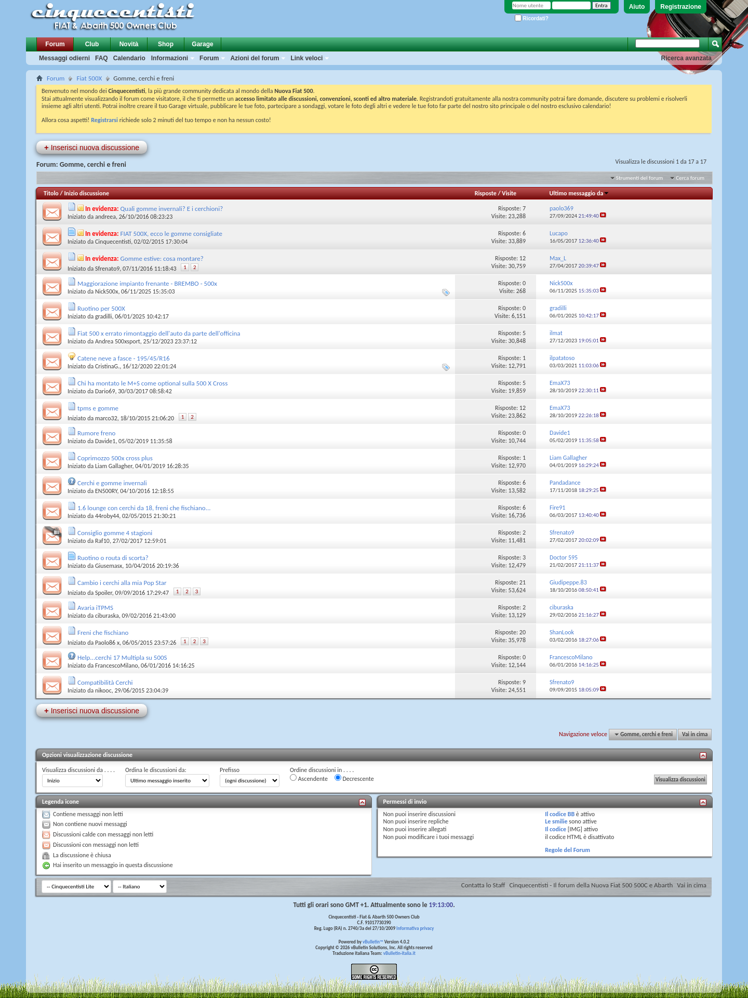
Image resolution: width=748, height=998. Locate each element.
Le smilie (556, 821)
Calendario (129, 58)
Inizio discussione (86, 193)
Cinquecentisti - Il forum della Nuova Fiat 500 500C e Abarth (591, 885)
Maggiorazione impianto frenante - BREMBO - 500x (147, 283)
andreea (105, 216)
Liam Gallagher (113, 466)
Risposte (486, 193)
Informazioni (169, 58)
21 (522, 582)
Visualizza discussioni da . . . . (78, 770)
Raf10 (102, 540)
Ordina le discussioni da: (155, 770)
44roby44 (107, 516)
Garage (202, 44)
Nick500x (106, 291)
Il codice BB (560, 814)
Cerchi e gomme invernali (112, 483)
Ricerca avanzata (686, 58)
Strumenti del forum (639, 178)
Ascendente (309, 778)
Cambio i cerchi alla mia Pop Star (122, 583)
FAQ (101, 58)
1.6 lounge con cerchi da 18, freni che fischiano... (144, 508)
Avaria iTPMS (95, 607)
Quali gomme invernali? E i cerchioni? (172, 208)
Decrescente (354, 778)
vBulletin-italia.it (399, 953)
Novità (129, 44)
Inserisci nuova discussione (91, 147)
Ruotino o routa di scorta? (113, 558)
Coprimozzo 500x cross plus (115, 458)
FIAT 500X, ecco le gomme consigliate (171, 233)
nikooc (103, 690)
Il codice (555, 829)
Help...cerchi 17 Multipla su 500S (122, 657)
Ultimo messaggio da (579, 193)
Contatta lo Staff (483, 885)
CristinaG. (107, 366)
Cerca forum (690, 178)
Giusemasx (108, 565)
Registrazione (680, 6)
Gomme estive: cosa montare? (162, 258)
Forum (54, 44)
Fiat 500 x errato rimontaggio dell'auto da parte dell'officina (159, 333)
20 (522, 632)
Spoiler (103, 592)
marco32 (106, 418)
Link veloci (306, 58)
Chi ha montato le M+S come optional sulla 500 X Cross (152, 383)
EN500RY (106, 491)
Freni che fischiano (102, 632)
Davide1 (105, 441)
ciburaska (107, 615)
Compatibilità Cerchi (105, 682)
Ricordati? (532, 18)
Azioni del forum (254, 58)
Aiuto (637, 6)
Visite (509, 193)
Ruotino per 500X (101, 308)
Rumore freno (96, 433)
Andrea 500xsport (117, 341)
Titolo (51, 193)
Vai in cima (694, 734)
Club (92, 44)
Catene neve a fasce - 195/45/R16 (123, 358)
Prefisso (229, 770)
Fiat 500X (89, 78)
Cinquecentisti (113, 241)
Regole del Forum (567, 850)
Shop (165, 44)
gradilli (103, 316)
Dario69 (105, 391)
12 (522, 258)
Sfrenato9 (107, 268)
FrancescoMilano (116, 665)
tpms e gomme (97, 408)
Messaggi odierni (64, 58)
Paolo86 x (107, 642)
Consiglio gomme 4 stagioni (114, 533)
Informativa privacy (415, 928)
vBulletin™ (373, 941)
